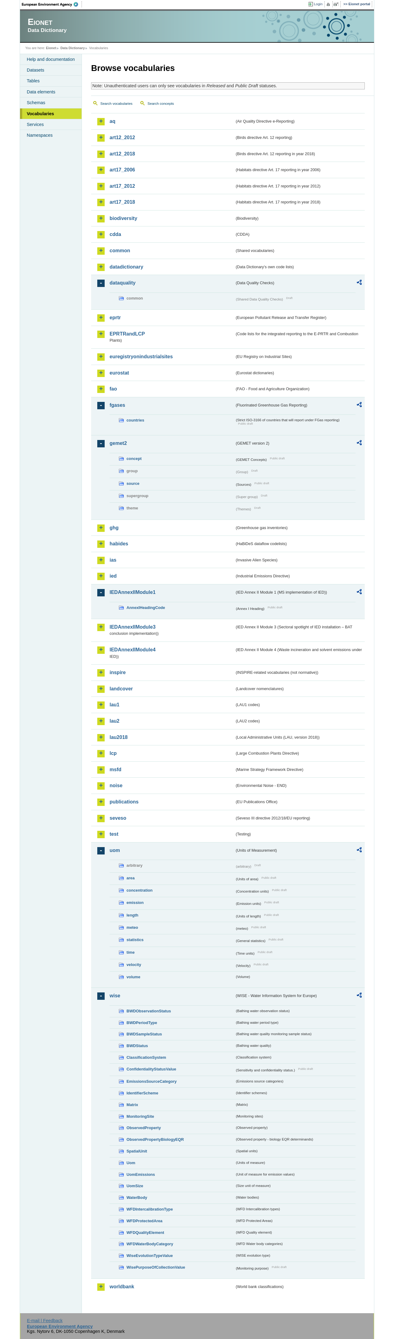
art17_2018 (122, 202)
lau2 (114, 721)
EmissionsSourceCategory (152, 1081)
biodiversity (123, 218)
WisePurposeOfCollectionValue (156, 1267)
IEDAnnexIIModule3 (132, 627)
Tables (33, 80)
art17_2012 (122, 186)
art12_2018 (122, 153)
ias (113, 560)
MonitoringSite (140, 1116)
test (114, 834)
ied (113, 576)
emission (135, 902)
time (131, 952)
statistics (135, 939)
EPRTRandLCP (127, 333)
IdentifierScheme (142, 1093)
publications (124, 801)
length (132, 915)
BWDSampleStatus (144, 1034)
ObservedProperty (144, 1127)
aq (112, 121)
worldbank (122, 1286)
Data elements (41, 91)
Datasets (35, 70)
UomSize (135, 1186)
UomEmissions (141, 1174)
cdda (115, 234)
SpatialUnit (137, 1151)
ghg (114, 527)
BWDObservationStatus (149, 1011)
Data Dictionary (72, 48)
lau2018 (119, 737)
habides (119, 543)
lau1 (114, 704)
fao (113, 388)
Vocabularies (40, 113)
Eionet (51, 48)
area (131, 878)
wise (115, 995)
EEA (52, 4)
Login (318, 4)
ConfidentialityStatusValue (151, 1069)
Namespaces (40, 135)
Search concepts (160, 103)
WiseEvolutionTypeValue (150, 1255)
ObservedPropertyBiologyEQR (155, 1139)
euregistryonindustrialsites (141, 356)
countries (135, 420)
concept (134, 458)
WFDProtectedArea (145, 1221)
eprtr (115, 317)
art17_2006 (122, 169)
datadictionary (126, 266)
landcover (121, 688)
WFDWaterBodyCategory (150, 1244)
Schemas (36, 102)
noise (116, 785)
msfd (115, 769)
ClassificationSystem (146, 1057)
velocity (134, 964)
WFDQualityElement (145, 1232)
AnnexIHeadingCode (146, 607)
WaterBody (137, 1197)
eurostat (119, 372)
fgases (117, 405)
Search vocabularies (116, 103)
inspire (118, 672)
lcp (113, 753)
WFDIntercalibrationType (150, 1209)
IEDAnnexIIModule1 (132, 592)
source (133, 483)
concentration (140, 890)
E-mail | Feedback (44, 1320)
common (120, 250)
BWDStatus (137, 1045)
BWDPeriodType (142, 1022)
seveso (118, 818)
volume (133, 977)
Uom (131, 1162)
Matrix (132, 1104)
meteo (132, 927)
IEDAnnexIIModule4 (132, 649)
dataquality (122, 282)
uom (115, 850)
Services (35, 124)
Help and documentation (51, 59)
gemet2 (118, 443)
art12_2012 (122, 137)
